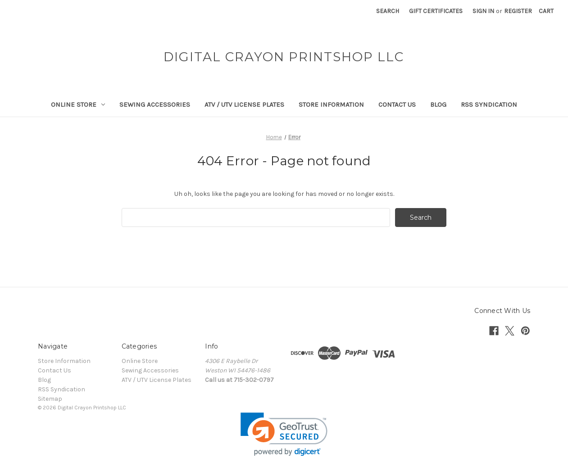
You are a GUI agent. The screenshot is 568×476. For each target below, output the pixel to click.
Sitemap (50, 399)
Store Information (331, 104)
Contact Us (397, 104)
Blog (438, 104)
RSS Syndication (489, 104)
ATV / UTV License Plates (244, 104)
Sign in (483, 11)
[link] (284, 434)
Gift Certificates (436, 11)
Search (387, 11)
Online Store (78, 104)
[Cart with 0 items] (546, 11)
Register (518, 11)
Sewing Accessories (154, 104)
